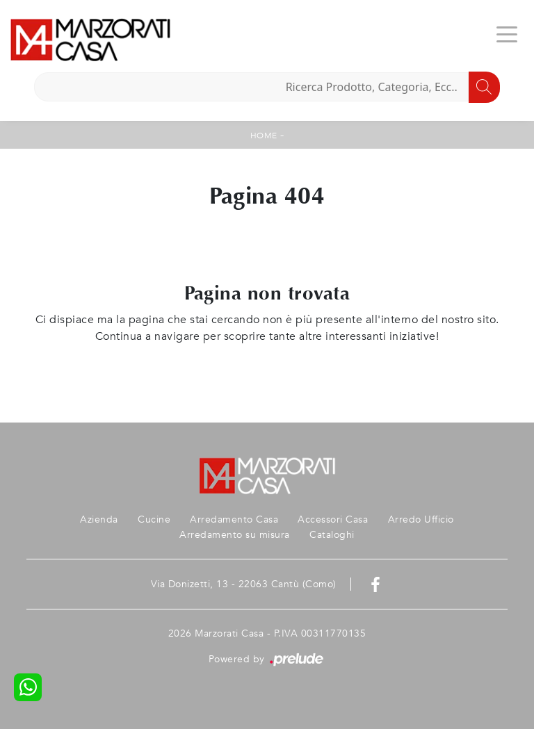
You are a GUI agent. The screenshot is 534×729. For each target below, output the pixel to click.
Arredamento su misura (234, 534)
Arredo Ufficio (421, 519)
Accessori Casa (333, 519)
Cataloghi (332, 534)
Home (263, 135)
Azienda (99, 519)
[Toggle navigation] (507, 33)
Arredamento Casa (234, 519)
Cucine (154, 519)
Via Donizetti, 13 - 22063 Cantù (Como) (244, 584)
